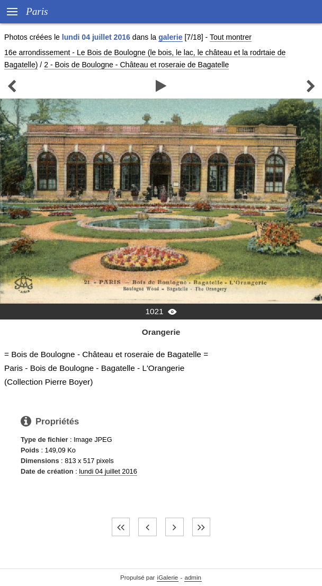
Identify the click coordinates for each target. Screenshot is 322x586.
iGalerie (167, 577)
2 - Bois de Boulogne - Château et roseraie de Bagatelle (136, 64)
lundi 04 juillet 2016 (108, 471)
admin (193, 577)
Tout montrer (231, 37)
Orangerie (161, 331)
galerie (170, 37)
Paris (37, 11)
